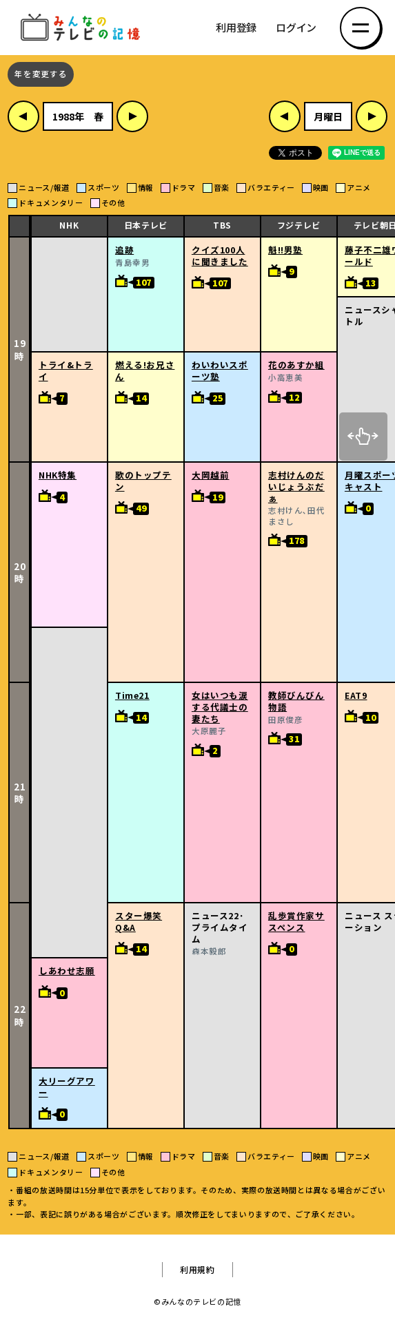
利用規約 (197, 1269)
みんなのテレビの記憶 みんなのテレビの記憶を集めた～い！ (83, 28)
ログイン (296, 28)
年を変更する (40, 74)
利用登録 (236, 28)
